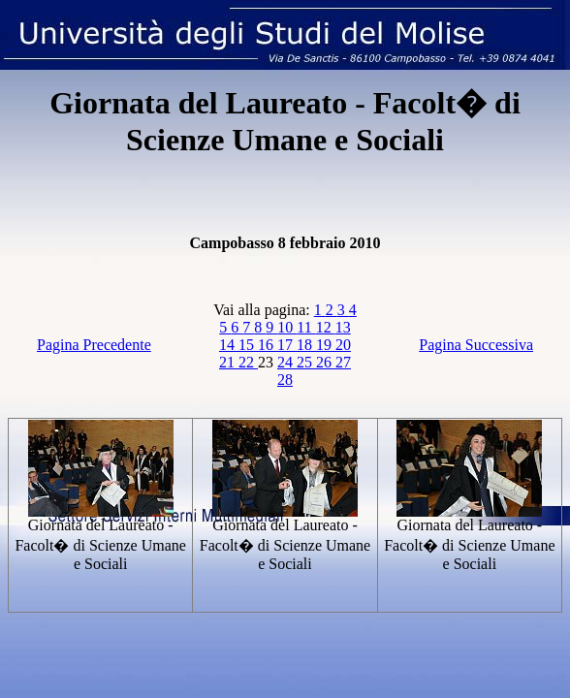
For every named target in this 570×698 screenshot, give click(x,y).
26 (325, 362)
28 (285, 379)
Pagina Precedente (94, 344)
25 (306, 362)
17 (287, 344)
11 (306, 327)
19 (325, 344)
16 (267, 344)
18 (306, 344)
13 (343, 327)
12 (325, 327)
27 (343, 362)
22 (248, 362)
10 (287, 327)
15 (248, 344)
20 (343, 344)
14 (228, 344)
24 (287, 362)
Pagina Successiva (476, 344)
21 (228, 362)
